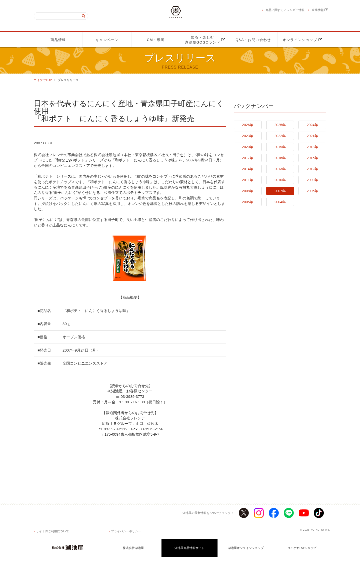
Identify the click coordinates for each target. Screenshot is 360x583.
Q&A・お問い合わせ (253, 40)
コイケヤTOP (43, 80)
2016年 (280, 158)
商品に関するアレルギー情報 (285, 10)
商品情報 (58, 40)
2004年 (280, 202)
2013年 (280, 169)
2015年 (312, 158)
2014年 (247, 169)
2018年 (312, 147)
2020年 (247, 147)
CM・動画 (156, 40)
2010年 (280, 180)
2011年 (247, 180)
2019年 (280, 147)
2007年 (280, 191)
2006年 (312, 191)
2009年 (312, 180)
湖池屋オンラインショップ (246, 574)
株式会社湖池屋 (133, 574)
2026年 (247, 125)
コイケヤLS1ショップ (301, 574)
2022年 (280, 136)
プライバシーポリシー (126, 557)
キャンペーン (107, 40)
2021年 (312, 136)
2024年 (312, 125)
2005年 (247, 202)
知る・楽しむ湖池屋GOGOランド (205, 39)
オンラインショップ (302, 40)
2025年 (280, 125)
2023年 (247, 136)
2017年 (247, 158)
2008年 (247, 191)
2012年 (312, 169)
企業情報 (320, 10)
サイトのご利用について (52, 557)
